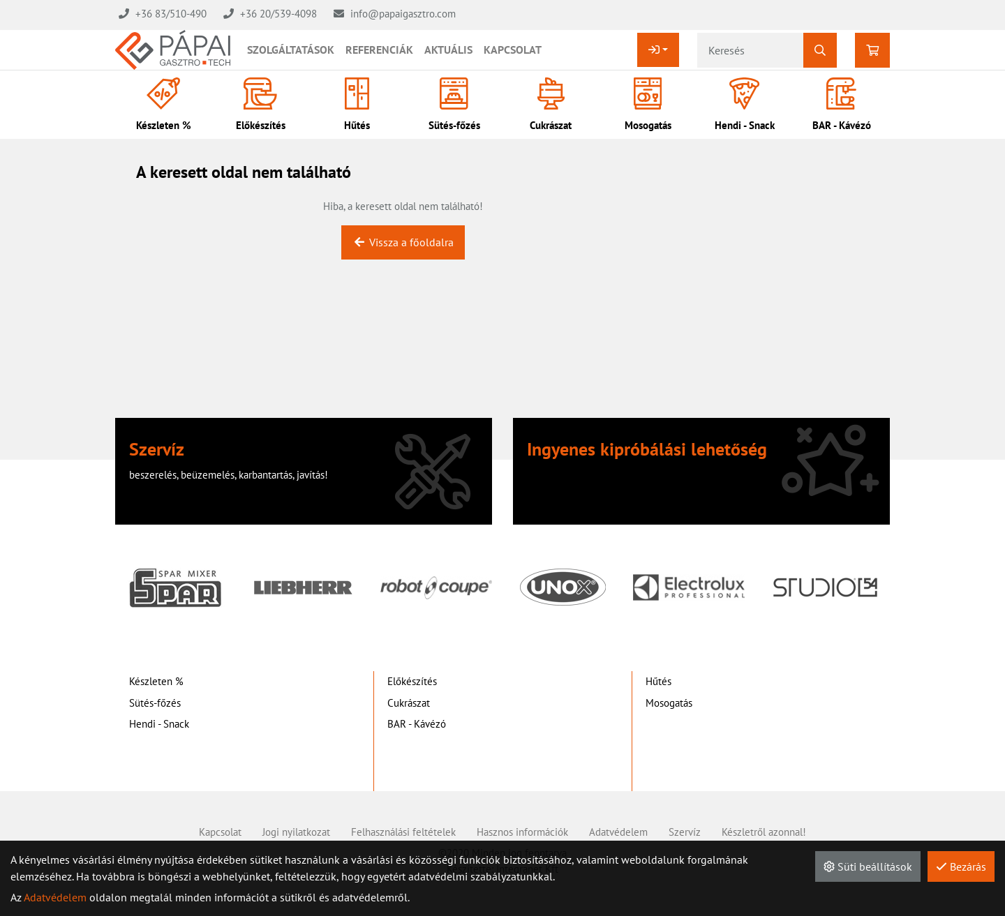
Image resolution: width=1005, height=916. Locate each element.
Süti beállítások (868, 866)
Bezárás (961, 866)
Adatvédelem (55, 897)
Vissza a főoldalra (403, 242)
